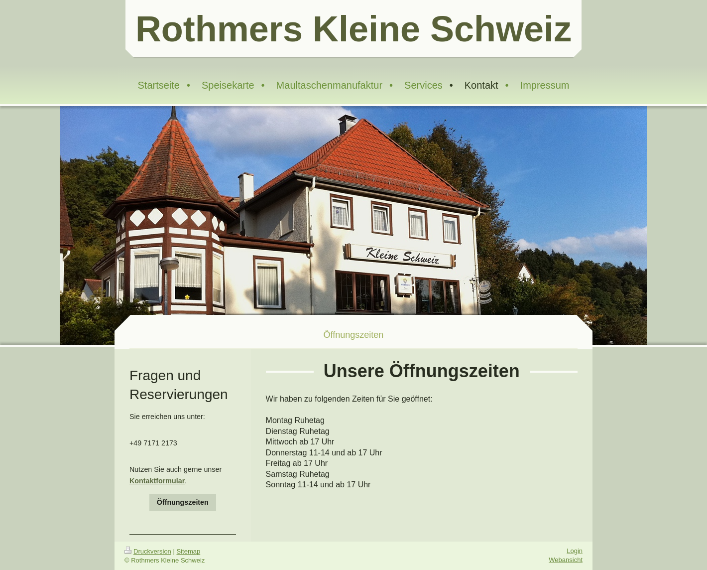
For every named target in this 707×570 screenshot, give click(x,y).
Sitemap (189, 551)
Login (575, 551)
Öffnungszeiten (183, 502)
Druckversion (147, 551)
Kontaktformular (157, 481)
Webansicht (566, 560)
